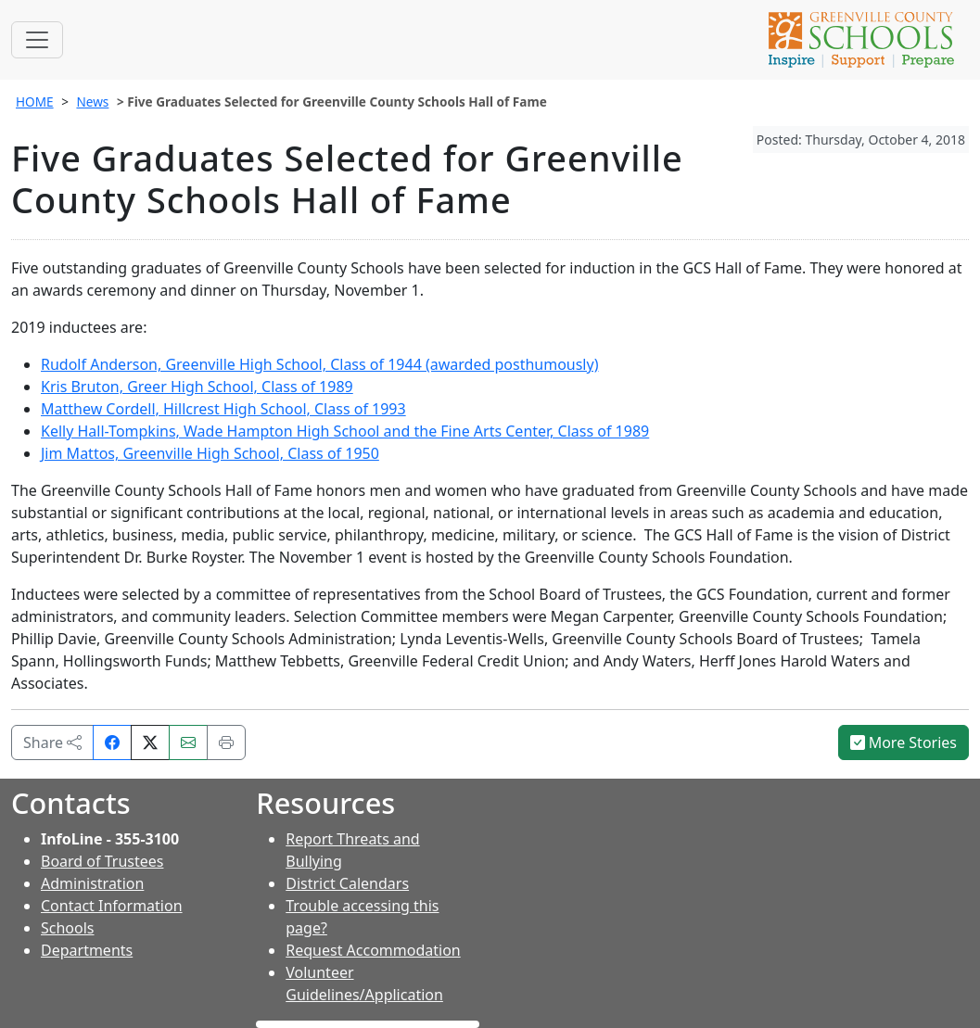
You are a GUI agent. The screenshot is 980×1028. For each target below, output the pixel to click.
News (92, 101)
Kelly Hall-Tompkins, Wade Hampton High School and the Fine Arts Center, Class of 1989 (345, 431)
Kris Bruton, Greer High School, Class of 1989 (197, 386)
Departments (87, 950)
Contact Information (112, 905)
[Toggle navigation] (37, 39)
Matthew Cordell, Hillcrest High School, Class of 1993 (223, 409)
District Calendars (347, 883)
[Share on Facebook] (112, 742)
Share (52, 742)
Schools (68, 928)
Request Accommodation (373, 950)
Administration (92, 883)
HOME (35, 101)
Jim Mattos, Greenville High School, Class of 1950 (210, 453)
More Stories (904, 742)
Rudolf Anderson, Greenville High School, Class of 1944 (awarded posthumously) (319, 364)
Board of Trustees (102, 861)
